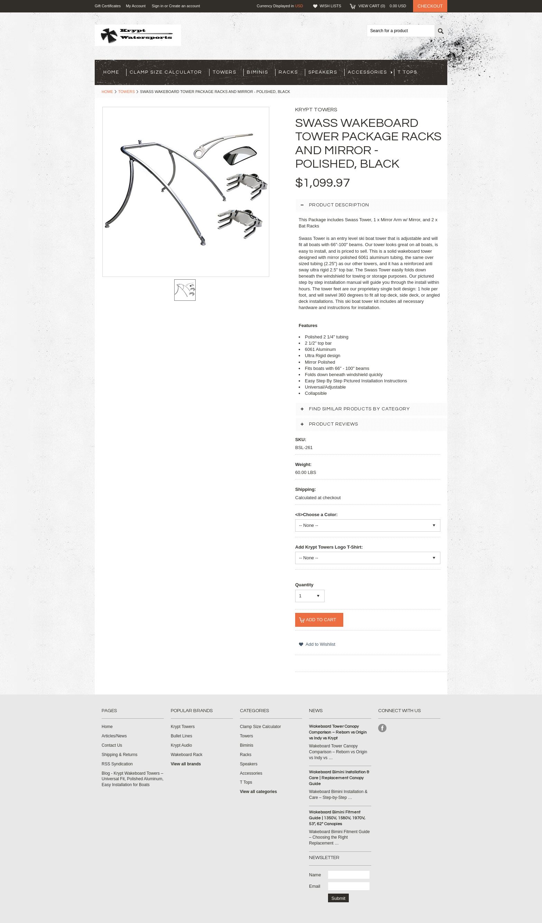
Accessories (370, 72)
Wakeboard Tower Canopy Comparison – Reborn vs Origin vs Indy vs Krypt (338, 732)
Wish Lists (330, 6)
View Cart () (382, 6)
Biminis (257, 72)
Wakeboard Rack (187, 754)
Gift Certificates (108, 6)
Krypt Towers (183, 726)
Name (315, 874)
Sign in (157, 6)
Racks (288, 72)
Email (314, 886)
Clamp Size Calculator (166, 72)
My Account (136, 6)
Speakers (322, 72)
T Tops (407, 72)
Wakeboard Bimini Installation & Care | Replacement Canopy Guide (339, 778)
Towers (224, 72)
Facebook (382, 728)
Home (107, 92)
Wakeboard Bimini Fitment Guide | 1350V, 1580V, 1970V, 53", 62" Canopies (337, 818)
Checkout (430, 6)
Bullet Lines (181, 736)
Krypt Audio (181, 745)
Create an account (184, 6)
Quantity (304, 584)
